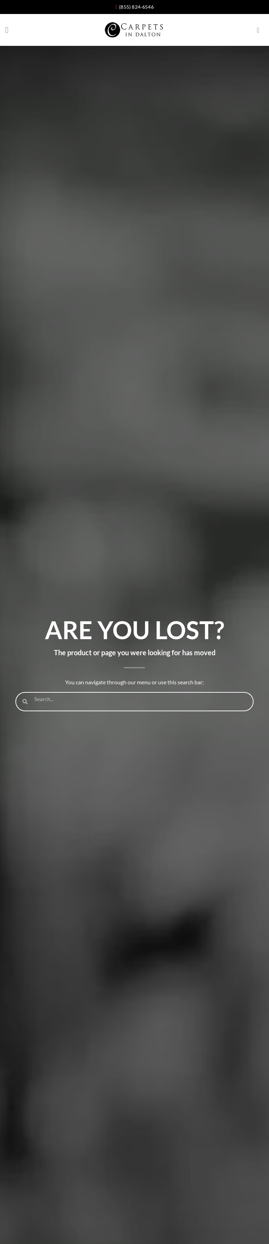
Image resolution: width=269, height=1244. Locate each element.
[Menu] (9, 30)
